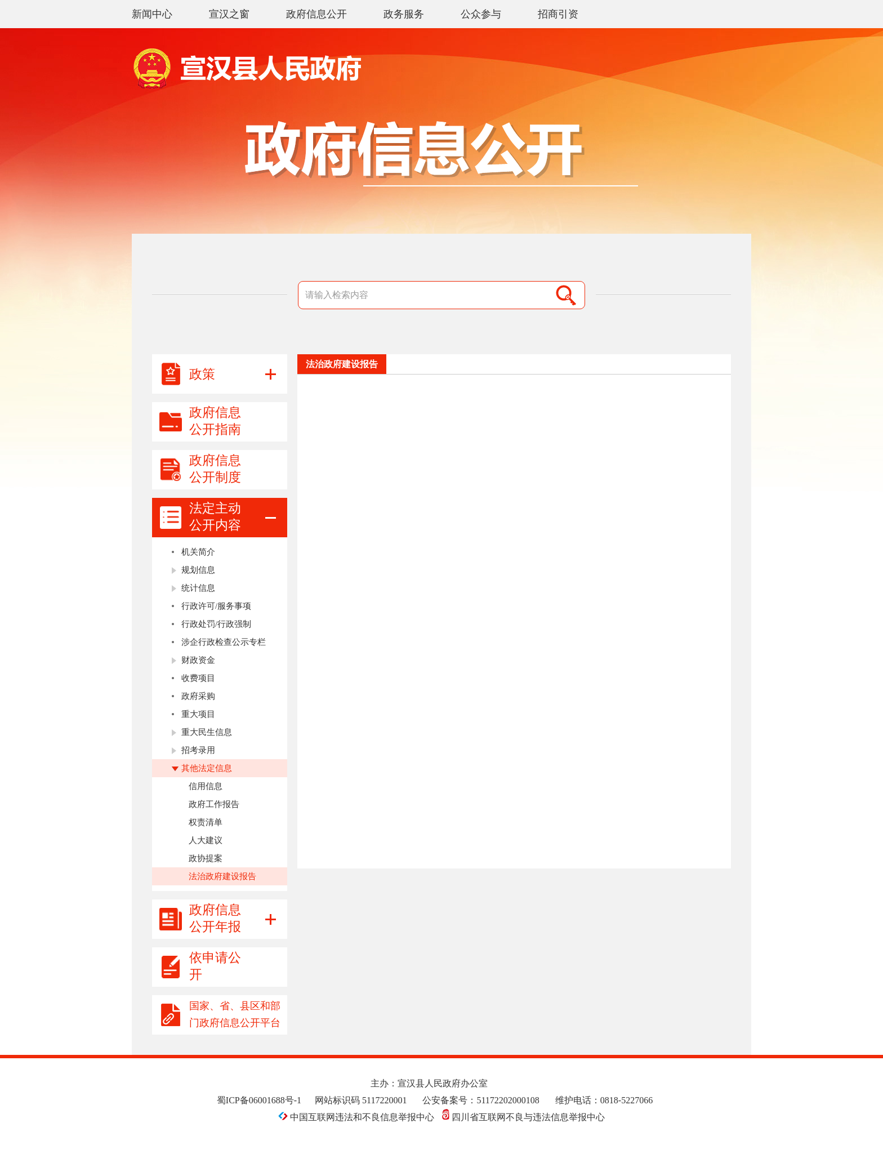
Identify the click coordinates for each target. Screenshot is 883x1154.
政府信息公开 (316, 14)
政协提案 (205, 858)
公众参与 (481, 14)
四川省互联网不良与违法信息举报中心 (523, 1117)
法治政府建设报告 (222, 876)
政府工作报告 (214, 804)
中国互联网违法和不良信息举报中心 (357, 1117)
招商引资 (558, 14)
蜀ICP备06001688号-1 (259, 1100)
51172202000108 (507, 1100)
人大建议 (205, 840)
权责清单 (205, 822)
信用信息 (205, 786)
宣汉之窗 (229, 14)
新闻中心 (152, 14)
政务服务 (403, 14)
